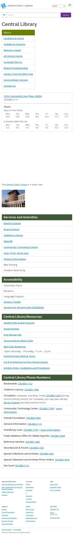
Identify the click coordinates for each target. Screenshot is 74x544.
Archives (4, 495)
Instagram (29, 496)
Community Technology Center (21, 247)
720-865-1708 (46, 408)
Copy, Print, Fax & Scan (16, 253)
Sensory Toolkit (12, 301)
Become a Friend (7, 521)
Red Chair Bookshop (15, 346)
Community (29, 515)
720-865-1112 (25, 383)
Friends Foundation (8, 512)
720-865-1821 (46, 453)
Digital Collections (8, 492)
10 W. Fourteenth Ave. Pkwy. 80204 (23, 96)
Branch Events (11, 229)
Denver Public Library (17, 184)
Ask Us (52, 513)
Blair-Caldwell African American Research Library (12, 488)
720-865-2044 (57, 435)
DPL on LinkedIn (55, 490)
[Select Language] (58, 6)
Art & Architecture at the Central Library (26, 362)
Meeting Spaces (12, 223)
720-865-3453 (33, 418)
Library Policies (7, 530)
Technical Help (55, 518)
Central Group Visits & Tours (19, 356)
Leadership (29, 512)
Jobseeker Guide (55, 487)
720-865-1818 (62, 459)
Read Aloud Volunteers (9, 518)
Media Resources (31, 518)
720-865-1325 (53, 395)
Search (66, 15)
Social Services (11, 328)
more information (50, 429)
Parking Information (15, 259)
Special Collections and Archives (12, 484)
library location (12, 402)
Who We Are (30, 509)
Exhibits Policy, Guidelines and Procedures (27, 368)
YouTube (29, 499)
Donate (4, 509)
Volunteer (5, 515)
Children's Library (13, 235)
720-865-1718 (31, 429)
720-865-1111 (35, 423)
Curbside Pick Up (13, 62)
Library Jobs (54, 484)
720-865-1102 (36, 447)
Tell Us (28, 484)
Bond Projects (30, 521)
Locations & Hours (14, 38)
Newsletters (30, 487)
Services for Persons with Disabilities (24, 307)
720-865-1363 (32, 441)
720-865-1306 (31, 389)
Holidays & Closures (14, 44)
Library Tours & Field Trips (18, 74)
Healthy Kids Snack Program (19, 322)
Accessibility (17, 530)
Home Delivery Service (16, 80)
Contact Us (10, 85)
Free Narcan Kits (13, 334)
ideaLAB (8, 241)
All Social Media (31, 502)
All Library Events (13, 56)
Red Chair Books (7, 524)
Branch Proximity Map (16, 68)
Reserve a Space (12, 50)
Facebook (29, 490)
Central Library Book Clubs (18, 340)
